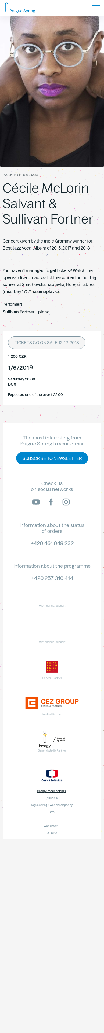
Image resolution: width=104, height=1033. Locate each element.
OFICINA (52, 833)
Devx (52, 812)
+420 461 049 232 (52, 543)
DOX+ (13, 384)
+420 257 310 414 (52, 578)
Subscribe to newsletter (52, 458)
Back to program (20, 175)
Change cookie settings (51, 791)
